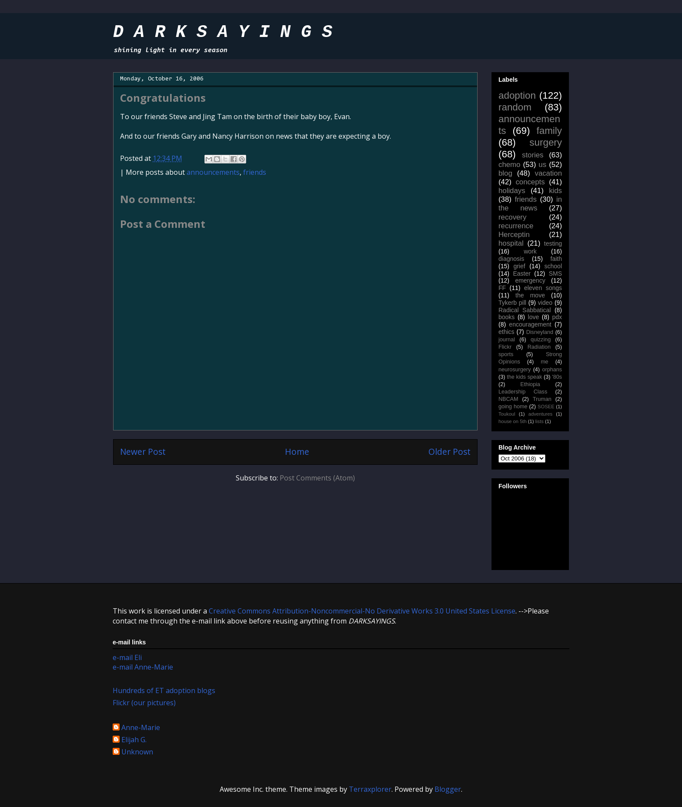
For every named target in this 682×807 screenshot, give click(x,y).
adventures (540, 414)
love (533, 316)
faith (556, 258)
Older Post (449, 451)
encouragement (530, 324)
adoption (517, 95)
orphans (552, 370)
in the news (530, 203)
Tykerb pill (512, 302)
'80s (557, 377)
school (553, 266)
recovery (512, 217)
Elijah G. (134, 740)
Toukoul (506, 414)
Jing (209, 116)
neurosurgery (514, 370)
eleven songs (543, 287)
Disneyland (539, 332)
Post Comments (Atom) (317, 478)
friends (254, 172)
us (542, 164)
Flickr (505, 347)
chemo (509, 164)
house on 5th (512, 421)
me (544, 362)
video (545, 302)
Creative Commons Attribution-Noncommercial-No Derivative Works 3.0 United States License (362, 611)
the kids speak (524, 377)
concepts (530, 182)
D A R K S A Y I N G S (222, 32)
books (506, 316)
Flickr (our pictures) (144, 702)
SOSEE (546, 406)
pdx (557, 316)
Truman (542, 399)
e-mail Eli (127, 657)
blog (505, 173)
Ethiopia (530, 384)
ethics (506, 331)
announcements (213, 172)
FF (502, 287)
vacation (548, 173)
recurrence (515, 226)
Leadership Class (522, 392)
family (549, 130)
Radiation (539, 347)
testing (553, 243)
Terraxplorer (370, 789)
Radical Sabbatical (524, 310)
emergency (530, 280)
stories (532, 155)
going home (512, 407)
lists (539, 421)
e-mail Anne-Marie (143, 667)
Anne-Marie (140, 728)
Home (297, 451)
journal (506, 340)
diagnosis (511, 258)
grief (519, 266)
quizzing (541, 340)
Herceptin (514, 234)
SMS (555, 273)
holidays (511, 191)
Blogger (448, 789)
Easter (521, 273)
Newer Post (143, 451)
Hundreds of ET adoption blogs (164, 690)
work (530, 251)
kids (555, 191)
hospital (511, 243)
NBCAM (508, 399)
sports (505, 354)
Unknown (137, 752)
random (515, 107)
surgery (545, 142)
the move (530, 295)
